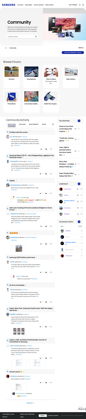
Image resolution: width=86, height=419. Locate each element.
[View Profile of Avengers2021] (69, 249)
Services (11, 79)
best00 (12, 262)
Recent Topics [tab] (12, 124)
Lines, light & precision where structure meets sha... (65, 151)
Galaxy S (24, 137)
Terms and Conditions (27, 414)
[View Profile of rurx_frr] (67, 237)
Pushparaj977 (14, 161)
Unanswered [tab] (11, 126)
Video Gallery (70, 79)
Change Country (53, 415)
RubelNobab (14, 237)
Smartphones (31, 79)
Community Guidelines (31, 104)
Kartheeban (13, 376)
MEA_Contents (14, 346)
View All (70, 121)
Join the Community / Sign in (72, 52)
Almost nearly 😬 (15, 372)
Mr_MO (12, 137)
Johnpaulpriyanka (15, 185)
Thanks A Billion (49, 5)
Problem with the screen (18, 132)
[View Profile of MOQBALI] (67, 214)
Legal (22, 417)
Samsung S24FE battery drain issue (22, 257)
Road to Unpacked (39, 5)
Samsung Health (31, 214)
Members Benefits (31, 237)
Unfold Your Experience (51, 104)
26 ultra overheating (16, 285)
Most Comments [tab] (33, 124)
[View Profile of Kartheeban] (67, 189)
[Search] (23, 37)
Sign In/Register (73, 5)
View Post (17, 145)
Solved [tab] (44, 124)
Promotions (12, 104)
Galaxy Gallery (28, 5)
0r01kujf (18, 197)
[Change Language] (43, 415)
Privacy (5, 417)
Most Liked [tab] (22, 124)
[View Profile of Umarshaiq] (67, 208)
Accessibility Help (8, 414)
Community (20, 5)
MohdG (12, 289)
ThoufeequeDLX (21, 393)
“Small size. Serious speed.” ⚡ (66, 139)
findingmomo (14, 214)
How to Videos (51, 79)
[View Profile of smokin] (66, 195)
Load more (29, 403)
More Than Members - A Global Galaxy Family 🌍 (66, 164)
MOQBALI (13, 314)
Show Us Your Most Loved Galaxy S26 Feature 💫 (66, 128)
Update (12, 181)
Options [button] (80, 48)
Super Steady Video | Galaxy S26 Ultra (66, 174)
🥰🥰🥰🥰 (13, 233)
